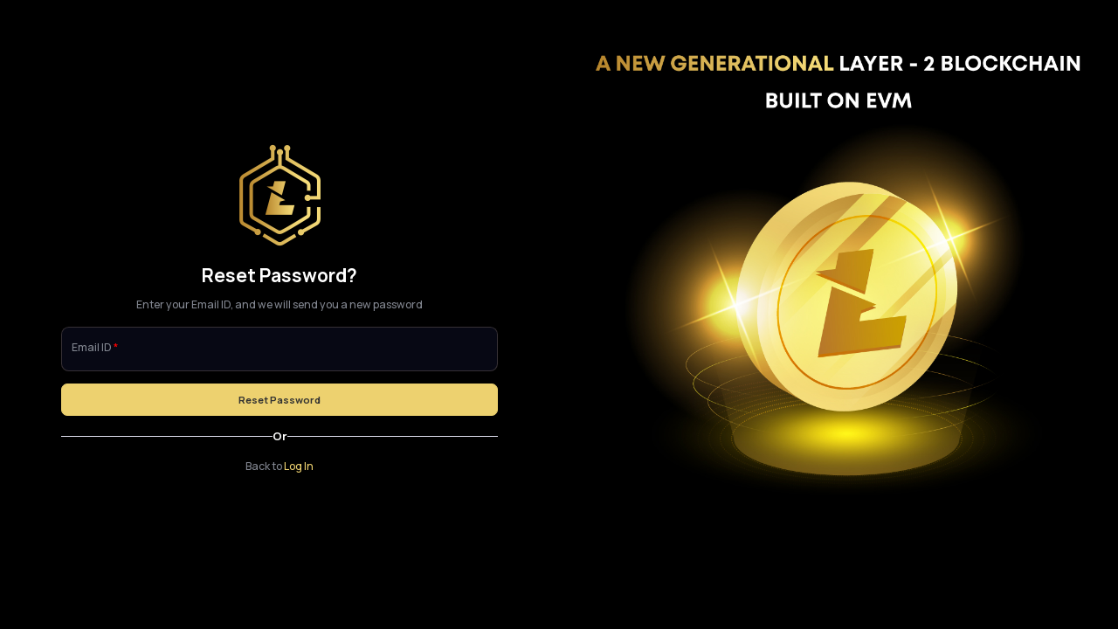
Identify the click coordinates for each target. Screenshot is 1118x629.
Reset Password (279, 399)
